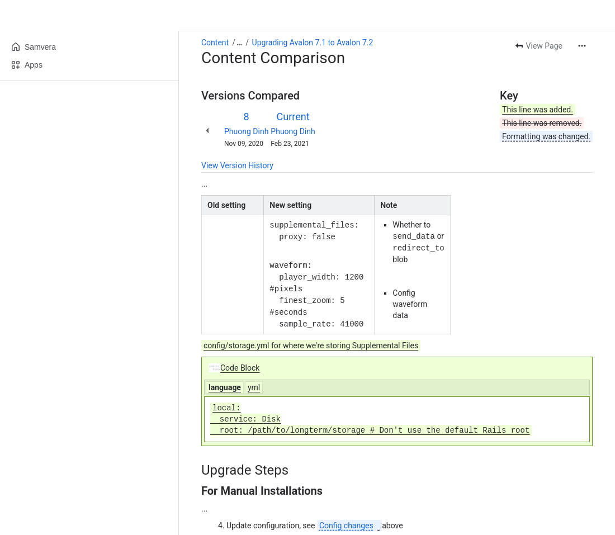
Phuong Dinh (246, 131)
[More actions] (582, 45)
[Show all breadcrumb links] (239, 42)
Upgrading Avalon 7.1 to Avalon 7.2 (312, 42)
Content (215, 42)
